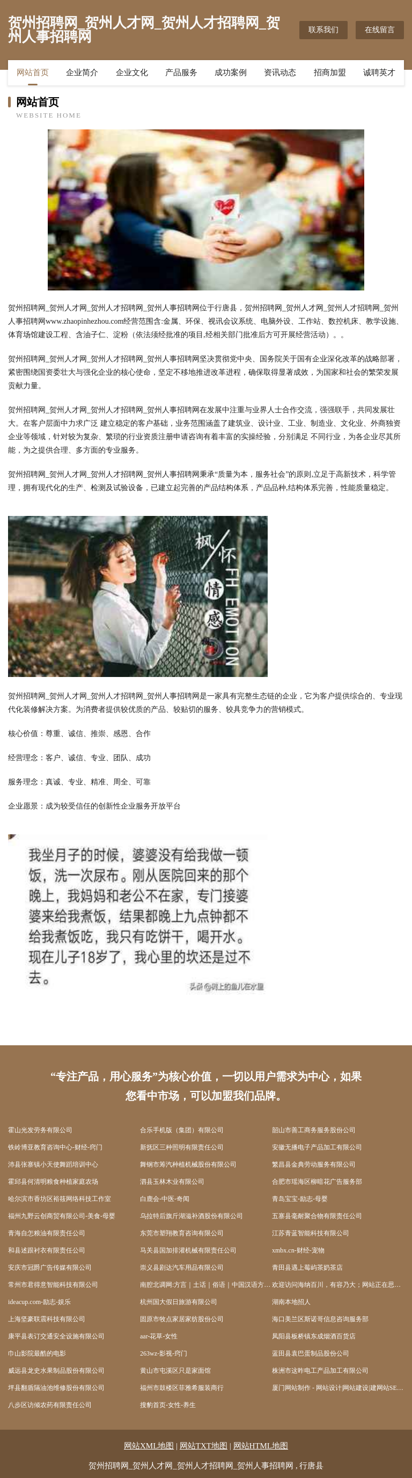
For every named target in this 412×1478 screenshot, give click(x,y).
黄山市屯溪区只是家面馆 (175, 1370)
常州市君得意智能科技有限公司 (53, 1284)
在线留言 (380, 30)
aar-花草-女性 (159, 1336)
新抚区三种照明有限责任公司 (182, 1147)
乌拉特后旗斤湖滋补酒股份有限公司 (191, 1216)
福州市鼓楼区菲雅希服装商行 (182, 1388)
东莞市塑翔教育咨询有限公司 (182, 1233)
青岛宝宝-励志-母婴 (300, 1199)
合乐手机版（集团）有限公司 (182, 1130)
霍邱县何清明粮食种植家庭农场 (53, 1181)
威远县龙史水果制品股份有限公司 (56, 1370)
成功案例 (231, 72)
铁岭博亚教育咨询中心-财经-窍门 (55, 1147)
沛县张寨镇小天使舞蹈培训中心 (53, 1164)
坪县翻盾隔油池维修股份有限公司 (56, 1388)
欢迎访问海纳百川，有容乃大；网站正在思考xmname (338, 1284)
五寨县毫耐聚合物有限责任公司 (317, 1216)
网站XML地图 (149, 1445)
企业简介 (82, 72)
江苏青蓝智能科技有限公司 (310, 1233)
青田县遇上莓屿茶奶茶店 (307, 1267)
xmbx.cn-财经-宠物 (298, 1250)
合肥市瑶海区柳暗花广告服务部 (317, 1181)
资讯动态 (280, 72)
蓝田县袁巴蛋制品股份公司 (310, 1353)
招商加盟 (330, 72)
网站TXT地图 (203, 1445)
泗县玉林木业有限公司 (172, 1181)
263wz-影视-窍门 (163, 1353)
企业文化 (132, 72)
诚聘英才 (379, 72)
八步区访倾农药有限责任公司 (50, 1405)
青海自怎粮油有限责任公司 (46, 1233)
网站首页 (33, 72)
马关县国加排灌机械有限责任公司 (188, 1250)
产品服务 (181, 72)
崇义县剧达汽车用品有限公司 (182, 1267)
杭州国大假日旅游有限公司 (178, 1302)
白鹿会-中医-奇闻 (164, 1199)
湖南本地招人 (291, 1302)
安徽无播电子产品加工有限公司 (317, 1147)
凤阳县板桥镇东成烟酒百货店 (314, 1336)
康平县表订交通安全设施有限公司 (56, 1336)
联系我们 (323, 30)
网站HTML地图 (261, 1445)
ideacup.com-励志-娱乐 (39, 1302)
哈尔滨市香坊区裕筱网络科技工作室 (59, 1199)
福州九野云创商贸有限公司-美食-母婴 (61, 1216)
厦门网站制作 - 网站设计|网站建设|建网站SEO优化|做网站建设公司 (338, 1388)
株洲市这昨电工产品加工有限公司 (320, 1370)
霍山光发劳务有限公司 (40, 1130)
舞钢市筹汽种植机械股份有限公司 (188, 1164)
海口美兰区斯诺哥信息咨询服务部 (320, 1319)
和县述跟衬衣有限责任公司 (46, 1250)
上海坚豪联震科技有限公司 (46, 1319)
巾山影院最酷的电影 (37, 1353)
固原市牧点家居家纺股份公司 (182, 1319)
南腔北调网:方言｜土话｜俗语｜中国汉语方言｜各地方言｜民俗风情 (206, 1284)
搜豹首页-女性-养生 (168, 1405)
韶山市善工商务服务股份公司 (314, 1130)
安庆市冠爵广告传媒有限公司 (50, 1267)
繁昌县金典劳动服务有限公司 (314, 1164)
